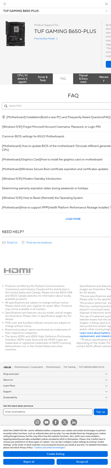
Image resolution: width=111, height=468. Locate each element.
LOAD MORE (73, 219)
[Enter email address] (47, 412)
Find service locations (39, 242)
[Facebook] (55, 422)
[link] (55, 4)
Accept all (82, 461)
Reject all (28, 461)
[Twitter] (64, 422)
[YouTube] (46, 422)
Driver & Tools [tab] (42, 79)
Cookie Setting (55, 454)
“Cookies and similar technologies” (50, 447)
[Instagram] (37, 422)
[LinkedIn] (74, 422)
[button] (4, 3)
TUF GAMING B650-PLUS (21, 11)
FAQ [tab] (63, 78)
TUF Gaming (70, 367)
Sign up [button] (100, 411)
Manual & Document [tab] (83, 79)
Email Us (12, 242)
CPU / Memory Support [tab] (22, 79)
